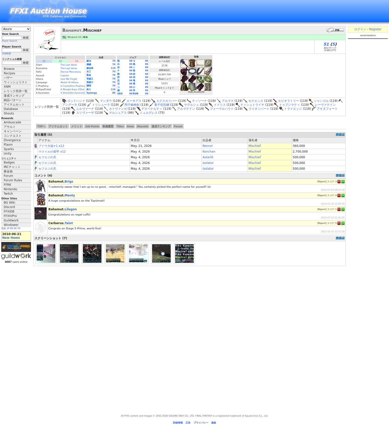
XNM (7, 86)
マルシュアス (118, 112)
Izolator (208, 163)
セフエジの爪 (47, 157)
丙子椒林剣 (132, 105)
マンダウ (106, 101)
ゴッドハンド (76, 101)
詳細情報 (178, 422)
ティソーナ (199, 101)
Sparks (9, 149)
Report (321, 181)
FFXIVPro (10, 216)
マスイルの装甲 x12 (52, 151)
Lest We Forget (69, 79)
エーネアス (134, 101)
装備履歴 (107, 126)
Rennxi (207, 146)
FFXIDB (9, 211)
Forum (8, 176)
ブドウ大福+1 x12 (51, 146)
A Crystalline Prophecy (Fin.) (76, 86)
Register (375, 29)
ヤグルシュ (191, 105)
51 (326, 44)
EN (11, 228)
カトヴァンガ (118, 108)
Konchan (208, 151)
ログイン (360, 29)
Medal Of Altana (69, 82)
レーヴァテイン (325, 105)
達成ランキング (14, 95)
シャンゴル (321, 101)
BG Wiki (9, 202)
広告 (188, 422)
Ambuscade (12, 122)
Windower (11, 225)
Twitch (8, 193)
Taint (69, 223)
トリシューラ (101, 105)
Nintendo (10, 189)
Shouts (9, 113)
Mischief (255, 146)
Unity (8, 153)
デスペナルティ (151, 108)
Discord (9, 207)
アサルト (10, 127)
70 (113, 61)
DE (15, 228)
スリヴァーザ (85, 112)
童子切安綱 (161, 105)
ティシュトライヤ (252, 105)
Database (11, 109)
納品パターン (13, 100)
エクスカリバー (166, 101)
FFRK (7, 185)
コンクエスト (13, 135)
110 (113, 68)
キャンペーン (13, 131)
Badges (9, 162)
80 (113, 93)
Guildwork (11, 220)
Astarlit (207, 157)
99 (130, 61)
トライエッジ (293, 108)
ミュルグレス (149, 112)
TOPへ (41, 126)
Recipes (9, 73)
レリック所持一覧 (16, 91)
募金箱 (8, 171)
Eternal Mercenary (71, 72)
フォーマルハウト (222, 108)
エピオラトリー (288, 101)
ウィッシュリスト (16, 82)
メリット (76, 126)
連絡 (213, 422)
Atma (130, 126)
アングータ (69, 105)
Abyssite (142, 126)
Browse (9, 69)
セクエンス (255, 101)
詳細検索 (6, 53)
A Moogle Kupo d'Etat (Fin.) (76, 89)
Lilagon (71, 209)
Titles (120, 126)
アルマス (228, 101)
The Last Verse (69, 65)
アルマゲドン (186, 108)
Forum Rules (13, 180)
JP (8, 228)
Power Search (9, 41)
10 (44, 61)
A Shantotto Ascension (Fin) (76, 93)
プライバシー (201, 422)
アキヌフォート (327, 108)
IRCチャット (12, 167)
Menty (70, 195)
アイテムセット (14, 104)
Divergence (12, 140)
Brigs (69, 181)
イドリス (220, 105)
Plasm (8, 144)
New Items (11, 238)
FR (19, 228)
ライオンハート (259, 108)
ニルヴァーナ (85, 108)
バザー (8, 78)
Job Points (92, 126)
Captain (65, 75)
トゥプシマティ (289, 105)
